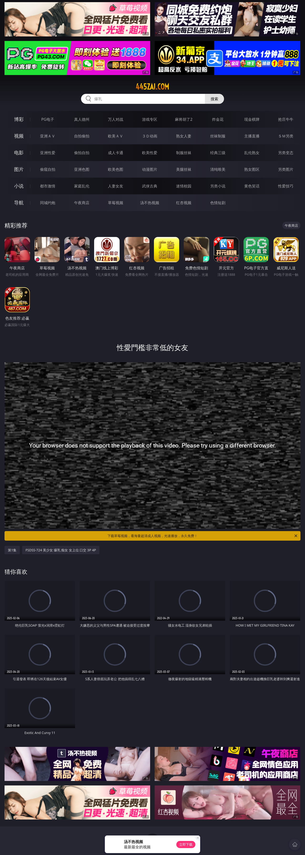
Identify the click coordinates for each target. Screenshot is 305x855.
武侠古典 (149, 186)
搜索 (214, 98)
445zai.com (152, 86)
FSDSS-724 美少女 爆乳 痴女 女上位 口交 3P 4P (60, 550)
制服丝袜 (183, 152)
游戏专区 (149, 119)
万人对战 (115, 119)
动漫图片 (149, 169)
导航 (19, 202)
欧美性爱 (149, 152)
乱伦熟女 (251, 152)
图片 (19, 169)
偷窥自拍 (47, 169)
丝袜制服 (217, 136)
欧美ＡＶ (115, 136)
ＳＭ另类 (285, 136)
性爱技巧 (285, 186)
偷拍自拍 (81, 152)
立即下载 (186, 844)
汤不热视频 (149, 202)
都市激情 (47, 186)
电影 (19, 152)
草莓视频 (115, 202)
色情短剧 (217, 202)
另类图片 (285, 169)
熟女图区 (251, 169)
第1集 (12, 550)
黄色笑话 (251, 186)
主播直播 (251, 136)
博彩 (19, 119)
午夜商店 (81, 202)
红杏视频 (183, 202)
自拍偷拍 (81, 136)
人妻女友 (115, 186)
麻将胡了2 (183, 119)
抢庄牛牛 (285, 119)
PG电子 (47, 119)
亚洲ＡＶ (47, 136)
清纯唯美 (217, 169)
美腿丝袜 (183, 169)
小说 (19, 186)
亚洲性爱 (47, 152)
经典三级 (217, 152)
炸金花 (218, 119)
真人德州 (81, 119)
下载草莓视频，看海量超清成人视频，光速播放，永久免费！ (202, 536)
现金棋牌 (251, 119)
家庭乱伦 (81, 186)
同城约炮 (47, 202)
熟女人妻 (183, 136)
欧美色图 (115, 169)
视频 (19, 136)
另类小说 (217, 186)
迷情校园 (183, 186)
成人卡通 (115, 152)
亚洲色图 (81, 169)
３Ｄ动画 (149, 136)
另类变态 (285, 152)
